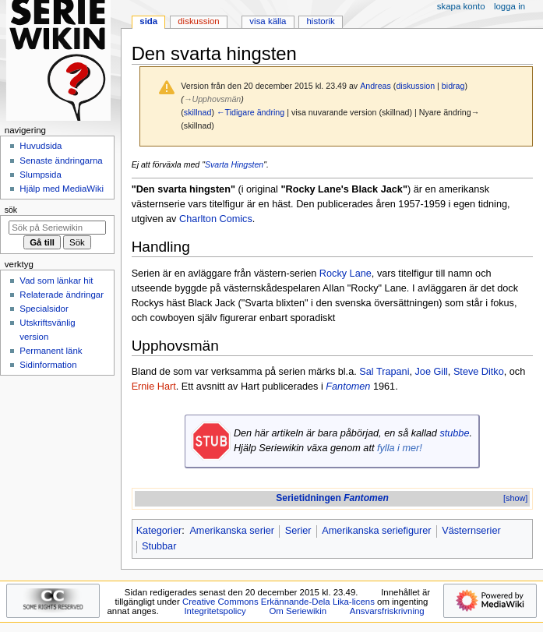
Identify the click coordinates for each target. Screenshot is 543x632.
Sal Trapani (384, 371)
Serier (298, 530)
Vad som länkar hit (56, 280)
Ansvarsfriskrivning (387, 611)
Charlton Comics (215, 219)
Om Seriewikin (297, 611)
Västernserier (471, 530)
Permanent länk (50, 350)
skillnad (198, 112)
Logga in (509, 6)
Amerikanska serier (231, 530)
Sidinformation (47, 364)
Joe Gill (431, 371)
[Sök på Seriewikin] (57, 228)
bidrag (453, 85)
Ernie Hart (154, 386)
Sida (148, 21)
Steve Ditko (478, 371)
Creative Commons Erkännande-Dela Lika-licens (278, 601)
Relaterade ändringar (61, 294)
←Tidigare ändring (250, 112)
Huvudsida (40, 145)
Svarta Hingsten (234, 164)
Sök (11, 209)
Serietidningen (332, 498)
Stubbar (159, 546)
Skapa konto (461, 6)
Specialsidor (43, 308)
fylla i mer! (399, 448)
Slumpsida (40, 174)
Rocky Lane (345, 273)
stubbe (454, 433)
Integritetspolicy (214, 611)
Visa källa (267, 21)
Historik (321, 21)
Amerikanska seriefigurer (376, 530)
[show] (515, 498)
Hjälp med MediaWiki (61, 188)
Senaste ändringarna (60, 160)
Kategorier (159, 530)
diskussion (415, 85)
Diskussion (198, 21)
